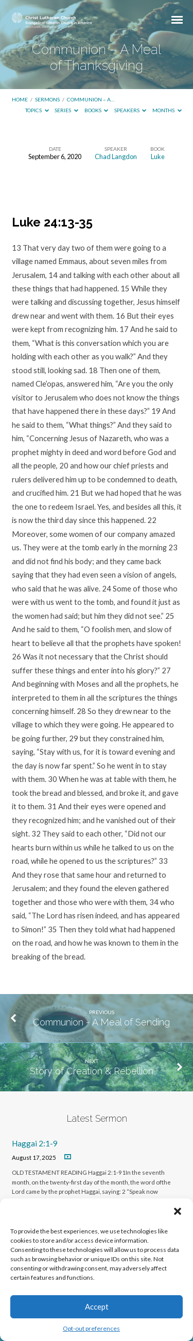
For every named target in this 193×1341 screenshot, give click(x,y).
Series (66, 110)
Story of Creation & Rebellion (91, 1071)
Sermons (47, 99)
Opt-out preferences (91, 1328)
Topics (37, 110)
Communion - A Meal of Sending (101, 1022)
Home (20, 99)
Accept (97, 1306)
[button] (177, 1211)
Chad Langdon (116, 156)
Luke (158, 156)
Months (167, 110)
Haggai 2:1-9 (35, 1143)
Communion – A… (90, 99)
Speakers (130, 110)
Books (96, 110)
